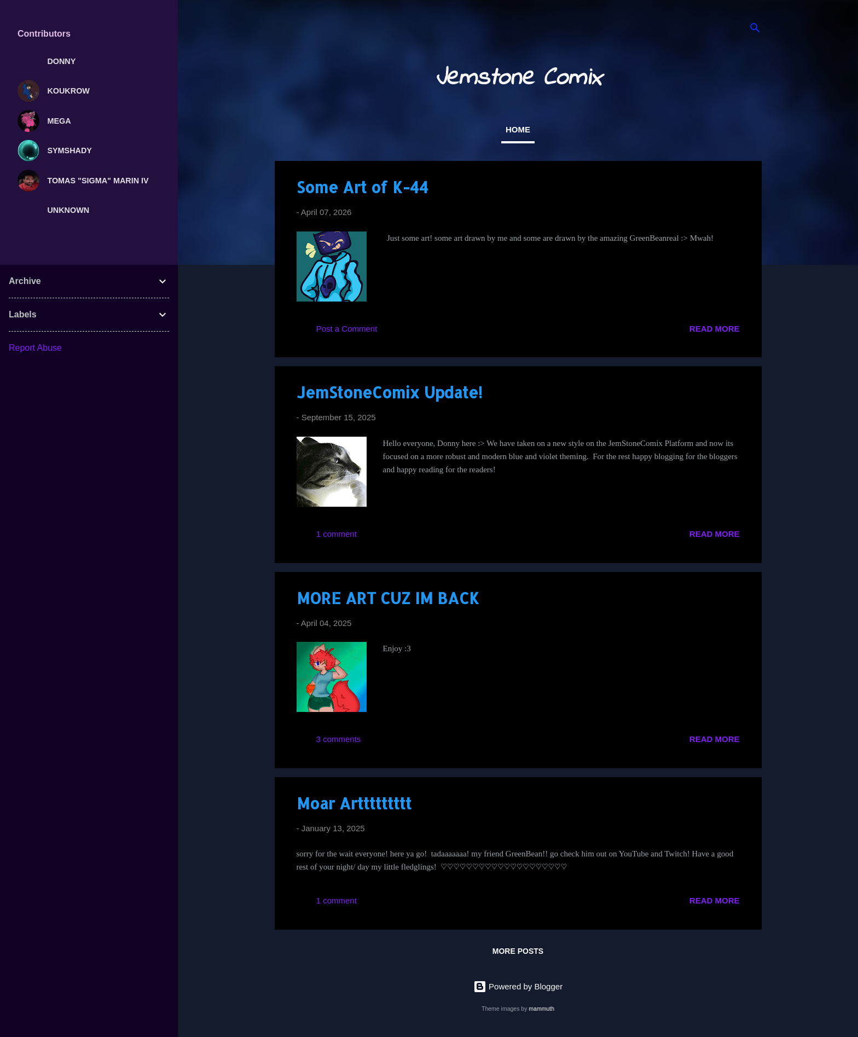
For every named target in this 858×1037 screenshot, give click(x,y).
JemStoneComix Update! (389, 392)
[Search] (755, 30)
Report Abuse (35, 347)
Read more (714, 328)
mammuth (541, 1008)
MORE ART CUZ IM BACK (388, 598)
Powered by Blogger (518, 986)
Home (518, 129)
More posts (517, 951)
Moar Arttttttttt (354, 803)
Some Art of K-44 (362, 187)
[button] (733, 185)
